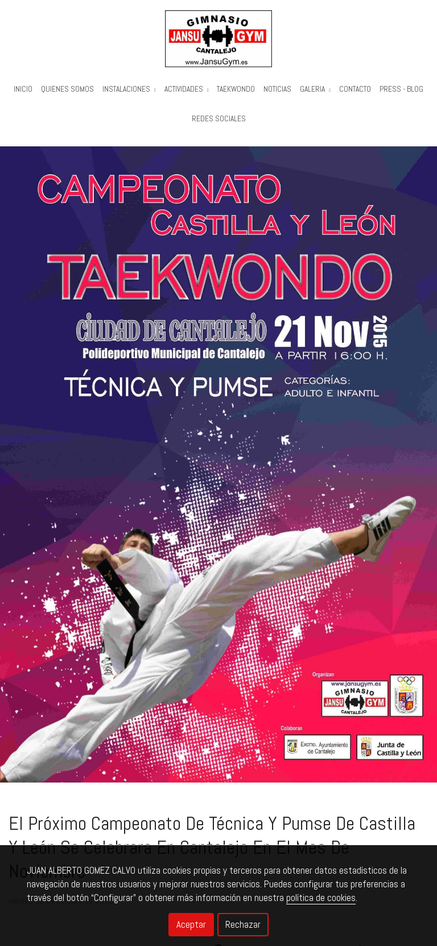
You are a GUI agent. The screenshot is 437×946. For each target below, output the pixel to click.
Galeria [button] (315, 89)
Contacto (355, 89)
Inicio (23, 89)
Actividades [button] (186, 89)
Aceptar (191, 924)
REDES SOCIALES (219, 119)
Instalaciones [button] (129, 89)
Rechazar (243, 924)
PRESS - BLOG (401, 89)
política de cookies (321, 897)
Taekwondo (236, 89)
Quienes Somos (67, 89)
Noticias (277, 89)
